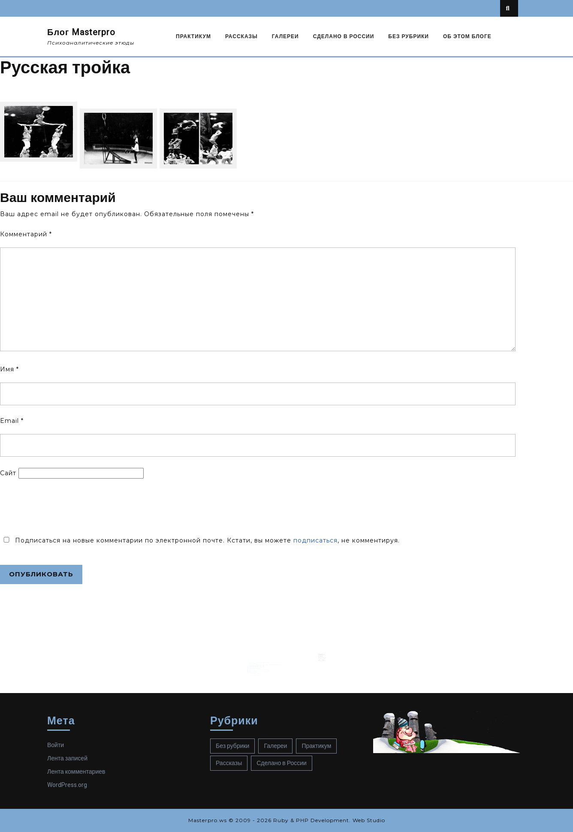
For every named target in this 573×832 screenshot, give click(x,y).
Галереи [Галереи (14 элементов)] (275, 746)
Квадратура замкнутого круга (260, 665)
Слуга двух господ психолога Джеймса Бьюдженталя (264, 663)
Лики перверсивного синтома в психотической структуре (264, 656)
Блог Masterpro (81, 32)
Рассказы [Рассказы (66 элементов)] (229, 763)
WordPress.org (67, 785)
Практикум (193, 36)
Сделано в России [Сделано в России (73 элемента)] (281, 763)
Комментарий (26, 234)
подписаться (315, 540)
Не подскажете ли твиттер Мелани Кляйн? (262, 659)
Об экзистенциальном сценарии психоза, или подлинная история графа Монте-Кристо (269, 658)
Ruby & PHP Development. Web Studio (329, 820)
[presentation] (65, 506)
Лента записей (67, 758)
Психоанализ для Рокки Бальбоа (261, 661)
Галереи (285, 36)
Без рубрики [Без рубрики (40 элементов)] (232, 746)
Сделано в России (343, 36)
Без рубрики (408, 36)
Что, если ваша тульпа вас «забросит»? (262, 660)
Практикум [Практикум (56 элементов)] (316, 746)
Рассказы (241, 36)
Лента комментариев (76, 771)
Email (12, 421)
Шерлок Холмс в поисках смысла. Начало (262, 662)
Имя (9, 369)
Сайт (8, 473)
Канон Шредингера (259, 664)
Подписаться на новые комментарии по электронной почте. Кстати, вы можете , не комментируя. (200, 540)
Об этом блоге (467, 36)
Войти (55, 745)
